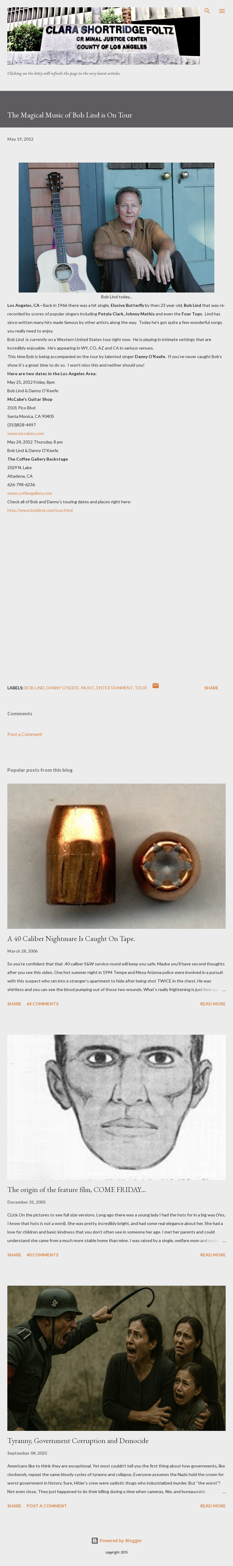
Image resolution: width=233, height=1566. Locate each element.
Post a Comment (24, 734)
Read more (213, 1003)
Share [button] (211, 687)
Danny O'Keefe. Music (70, 687)
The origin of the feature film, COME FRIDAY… (76, 1189)
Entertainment (115, 687)
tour (141, 687)
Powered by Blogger (116, 1540)
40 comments (42, 1254)
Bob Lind (34, 687)
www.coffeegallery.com (29, 493)
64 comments (42, 1003)
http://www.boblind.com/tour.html (40, 510)
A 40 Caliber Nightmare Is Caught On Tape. (71, 938)
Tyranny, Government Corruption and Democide (78, 1440)
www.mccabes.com (25, 433)
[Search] (207, 11)
